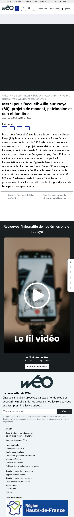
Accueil (5, 95)
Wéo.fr (9, 429)
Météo (59, 9)
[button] (33, 9)
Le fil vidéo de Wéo (37, 357)
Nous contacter (13, 445)
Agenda (66, 9)
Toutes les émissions (37, 366)
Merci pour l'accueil (21, 95)
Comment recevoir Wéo (16, 440)
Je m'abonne (64, 411)
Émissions (42, 9)
